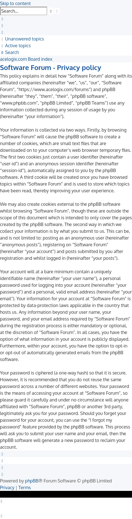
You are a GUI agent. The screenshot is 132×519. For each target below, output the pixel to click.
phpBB (32, 481)
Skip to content (15, 3)
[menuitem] (2, 18)
